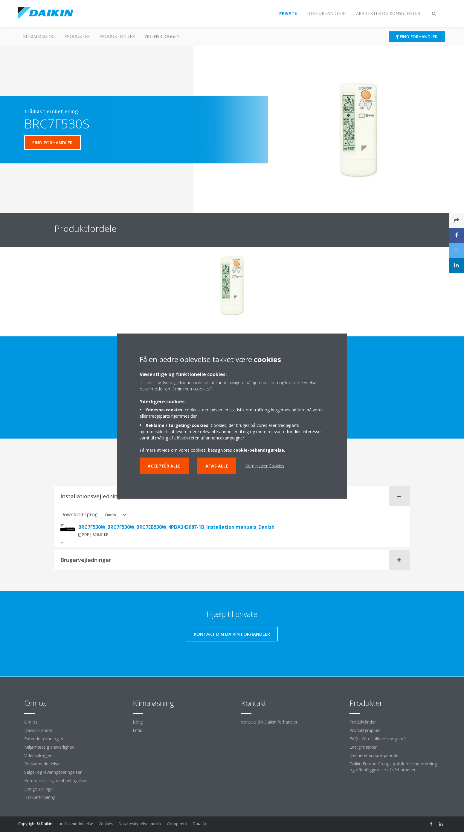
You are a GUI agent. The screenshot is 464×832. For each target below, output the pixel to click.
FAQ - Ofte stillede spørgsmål (378, 738)
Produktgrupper (364, 730)
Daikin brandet (38, 730)
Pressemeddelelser (42, 764)
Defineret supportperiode (374, 755)
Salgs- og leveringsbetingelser (53, 772)
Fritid (137, 730)
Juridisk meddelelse (75, 823)
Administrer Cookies (264, 465)
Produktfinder (117, 36)
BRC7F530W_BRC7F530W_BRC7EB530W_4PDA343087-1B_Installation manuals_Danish (176, 527)
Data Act (200, 823)
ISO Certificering (39, 797)
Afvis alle (216, 465)
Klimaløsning (39, 36)
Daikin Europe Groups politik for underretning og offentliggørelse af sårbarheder (393, 767)
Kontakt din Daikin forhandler (269, 722)
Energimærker (363, 747)
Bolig (138, 722)
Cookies (106, 823)
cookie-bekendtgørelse (258, 450)
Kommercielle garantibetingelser (55, 780)
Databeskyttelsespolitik (140, 823)
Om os (30, 722)
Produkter (77, 36)
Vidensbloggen (162, 36)
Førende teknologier (43, 738)
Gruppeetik (177, 823)
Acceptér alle (164, 465)
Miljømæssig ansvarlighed (49, 747)
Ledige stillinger (39, 789)
